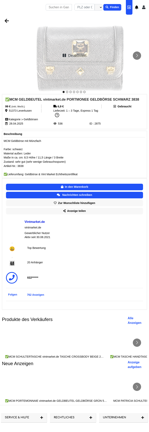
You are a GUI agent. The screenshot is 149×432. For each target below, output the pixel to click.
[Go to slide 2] (67, 92)
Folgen (12, 294)
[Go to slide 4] (74, 92)
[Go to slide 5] (77, 92)
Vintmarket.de (34, 221)
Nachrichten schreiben (74, 194)
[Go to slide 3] (70, 92)
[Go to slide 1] (63, 92)
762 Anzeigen (35, 294)
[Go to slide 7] (84, 92)
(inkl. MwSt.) (18, 106)
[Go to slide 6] (81, 92)
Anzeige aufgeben (134, 365)
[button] (137, 7)
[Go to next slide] (137, 55)
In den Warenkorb (74, 186)
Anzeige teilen (74, 210)
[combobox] (84, 7)
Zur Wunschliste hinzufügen (74, 203)
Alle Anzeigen (134, 320)
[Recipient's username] (59, 7)
